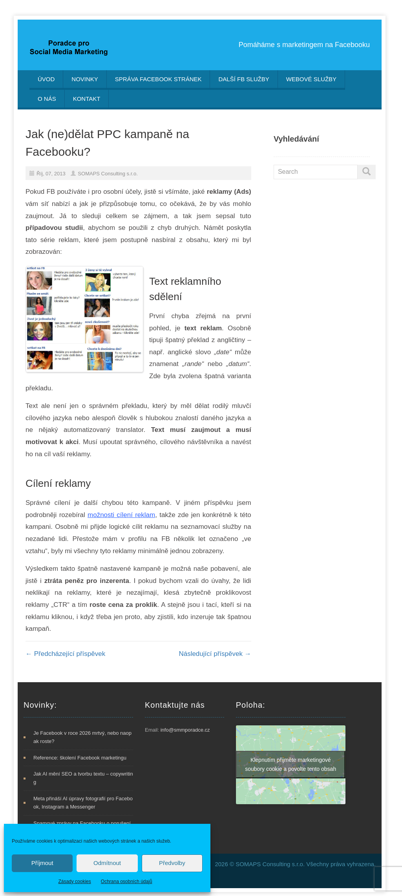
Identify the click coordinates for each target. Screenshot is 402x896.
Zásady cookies (74, 881)
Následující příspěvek (215, 653)
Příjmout (42, 863)
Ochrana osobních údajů (126, 881)
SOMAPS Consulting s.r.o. (107, 174)
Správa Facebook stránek (158, 79)
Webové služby (311, 79)
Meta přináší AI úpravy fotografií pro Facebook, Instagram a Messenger (83, 803)
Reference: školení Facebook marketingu (79, 758)
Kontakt (86, 98)
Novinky (84, 79)
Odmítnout (107, 863)
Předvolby (172, 863)
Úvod (46, 79)
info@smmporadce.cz (185, 730)
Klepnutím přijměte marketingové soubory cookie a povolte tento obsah (290, 764)
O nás (47, 98)
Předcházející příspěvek (65, 653)
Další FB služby (243, 79)
